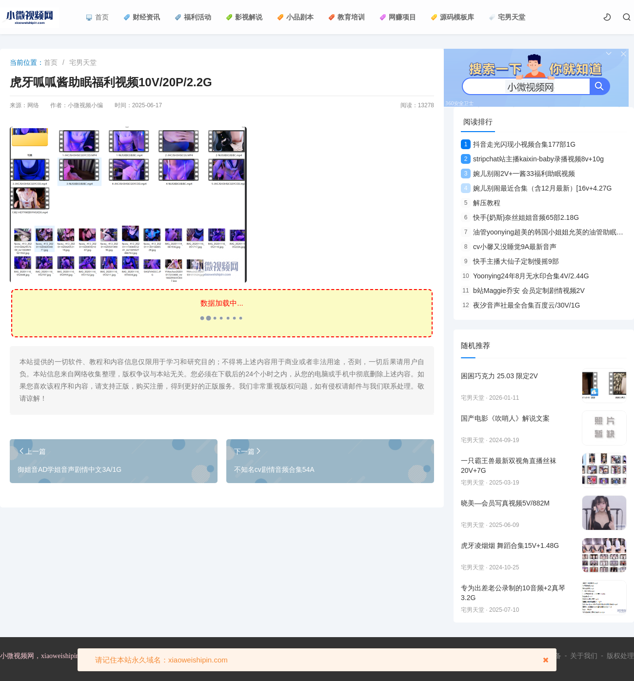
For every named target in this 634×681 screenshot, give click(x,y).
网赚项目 (397, 17)
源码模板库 (452, 17)
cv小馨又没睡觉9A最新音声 (508, 247)
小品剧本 (295, 17)
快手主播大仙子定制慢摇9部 (510, 261)
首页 (97, 17)
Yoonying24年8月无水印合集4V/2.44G (525, 276)
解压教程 (480, 203)
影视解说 (244, 17)
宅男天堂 (507, 17)
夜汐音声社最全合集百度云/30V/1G (520, 305)
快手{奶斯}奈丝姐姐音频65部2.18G (520, 217)
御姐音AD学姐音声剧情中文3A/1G (69, 469)
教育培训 (346, 17)
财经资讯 (141, 17)
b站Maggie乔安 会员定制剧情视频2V (523, 290)
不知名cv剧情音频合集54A (274, 469)
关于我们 (583, 656)
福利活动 (193, 17)
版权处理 (620, 656)
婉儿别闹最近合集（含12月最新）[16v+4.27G (536, 188)
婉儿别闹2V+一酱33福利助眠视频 (518, 173)
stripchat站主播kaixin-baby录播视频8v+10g (532, 159)
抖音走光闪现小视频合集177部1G (518, 144)
